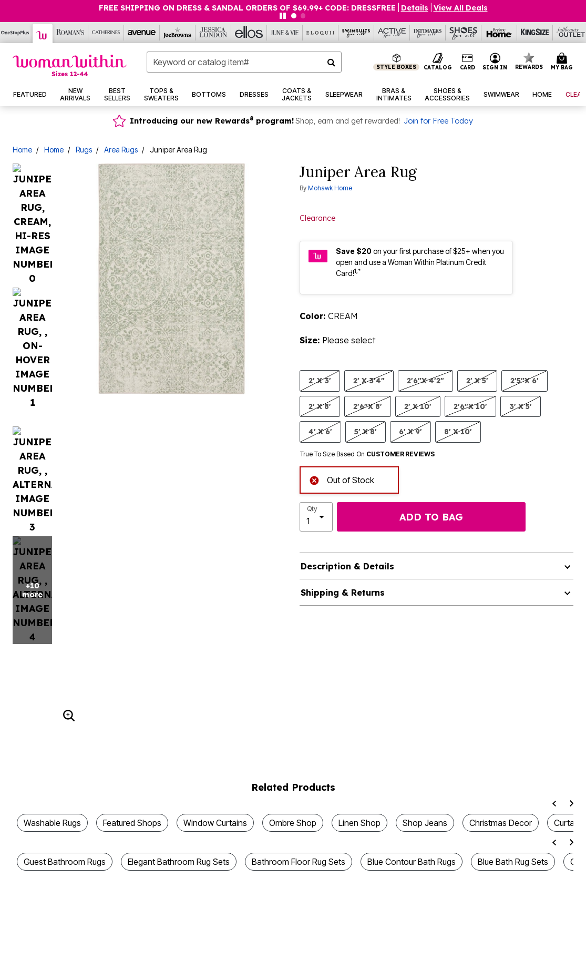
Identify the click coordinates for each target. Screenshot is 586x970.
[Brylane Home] (499, 32)
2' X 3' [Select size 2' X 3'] (320, 380)
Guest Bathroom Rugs (65, 735)
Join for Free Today (438, 121)
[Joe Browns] (178, 32)
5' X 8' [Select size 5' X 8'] (365, 431)
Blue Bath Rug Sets (513, 735)
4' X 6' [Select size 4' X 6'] (320, 431)
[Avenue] (142, 32)
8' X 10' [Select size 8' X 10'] (458, 431)
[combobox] (244, 62)
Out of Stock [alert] (341, 479)
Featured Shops (132, 696)
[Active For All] (392, 32)
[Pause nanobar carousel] (283, 16)
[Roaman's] (70, 32)
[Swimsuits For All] (356, 32)
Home (22, 149)
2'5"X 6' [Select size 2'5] (524, 380)
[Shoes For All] (463, 32)
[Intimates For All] (428, 32)
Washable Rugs (52, 696)
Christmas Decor (500, 696)
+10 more (32, 228)
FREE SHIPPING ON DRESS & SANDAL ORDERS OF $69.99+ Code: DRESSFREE (247, 8)
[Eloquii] (320, 32)
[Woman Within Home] (70, 65)
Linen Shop (359, 696)
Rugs (84, 149)
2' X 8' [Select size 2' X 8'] (320, 406)
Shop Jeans (425, 696)
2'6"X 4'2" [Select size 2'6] (425, 380)
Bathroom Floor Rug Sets (298, 735)
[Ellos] (249, 32)
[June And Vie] (285, 32)
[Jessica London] (213, 32)
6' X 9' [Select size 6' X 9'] (410, 431)
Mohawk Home (330, 188)
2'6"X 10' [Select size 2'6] (470, 406)
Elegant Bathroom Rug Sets (179, 735)
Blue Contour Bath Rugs (411, 735)
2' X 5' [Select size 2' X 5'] (477, 380)
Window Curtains (215, 696)
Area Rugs (121, 149)
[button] (495, 62)
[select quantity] (316, 517)
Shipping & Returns (343, 592)
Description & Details (347, 566)
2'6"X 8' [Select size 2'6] (367, 406)
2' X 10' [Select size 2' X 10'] (417, 406)
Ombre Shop (292, 696)
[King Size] (535, 32)
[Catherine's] (106, 32)
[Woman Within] (43, 33)
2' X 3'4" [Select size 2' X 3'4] (369, 380)
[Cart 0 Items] (563, 62)
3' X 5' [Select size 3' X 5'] (520, 406)
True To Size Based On (367, 454)
